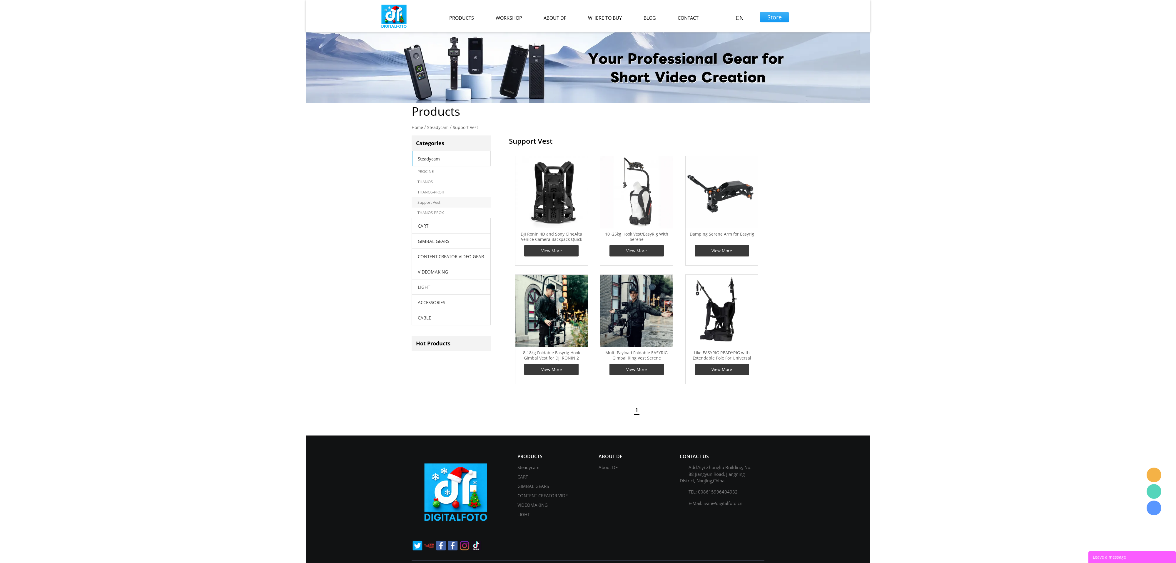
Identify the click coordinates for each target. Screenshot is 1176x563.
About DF (608, 467)
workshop (509, 18)
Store (774, 17)
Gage (1154, 491)
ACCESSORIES (431, 302)
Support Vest (465, 127)
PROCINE (425, 171)
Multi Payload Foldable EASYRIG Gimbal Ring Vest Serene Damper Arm (636, 358)
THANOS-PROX (430, 212)
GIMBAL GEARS (433, 241)
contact (688, 18)
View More (551, 251)
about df (555, 18)
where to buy (605, 18)
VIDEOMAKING (433, 272)
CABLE (424, 318)
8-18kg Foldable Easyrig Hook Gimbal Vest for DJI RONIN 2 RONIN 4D (551, 358)
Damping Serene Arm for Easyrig (722, 234)
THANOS (425, 181)
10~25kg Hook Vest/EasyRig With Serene (636, 236)
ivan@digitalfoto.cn (723, 503)
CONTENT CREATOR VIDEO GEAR (451, 256)
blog (650, 18)
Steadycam (438, 127)
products (461, 18)
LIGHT (424, 287)
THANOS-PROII (430, 192)
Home (417, 127)
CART (423, 226)
